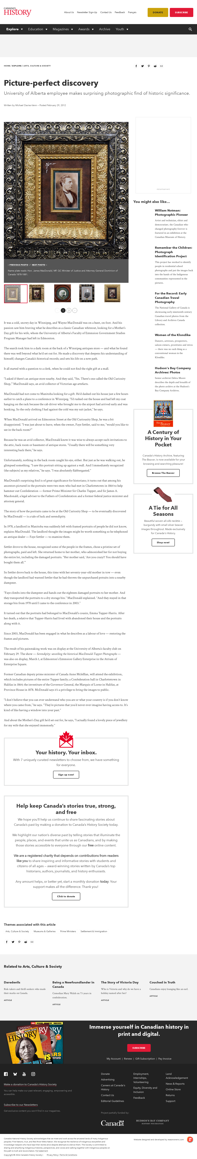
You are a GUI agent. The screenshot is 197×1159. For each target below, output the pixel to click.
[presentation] (26, 976)
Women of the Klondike (173, 335)
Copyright (8, 1155)
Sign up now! (66, 774)
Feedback (120, 12)
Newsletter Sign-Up (87, 12)
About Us (69, 12)
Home (7, 66)
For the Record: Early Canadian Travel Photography (171, 298)
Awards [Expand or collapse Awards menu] (84, 29)
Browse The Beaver (163, 473)
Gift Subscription (145, 1058)
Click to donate (66, 896)
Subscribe (181, 12)
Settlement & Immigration (94, 931)
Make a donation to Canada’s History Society (30, 1084)
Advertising (107, 1079)
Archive (104, 29)
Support (170, 1101)
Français (132, 12)
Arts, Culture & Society (37, 66)
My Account (114, 1058)
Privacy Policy (52, 1155)
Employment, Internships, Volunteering (141, 1078)
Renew (128, 1058)
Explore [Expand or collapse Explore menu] (12, 29)
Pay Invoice (164, 1058)
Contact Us (106, 12)
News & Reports (175, 1083)
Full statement (41, 1151)
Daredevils (12, 982)
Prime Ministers (68, 931)
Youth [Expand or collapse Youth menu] (120, 29)
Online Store (173, 1089)
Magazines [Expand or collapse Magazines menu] (61, 29)
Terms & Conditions (68, 1155)
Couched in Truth (162, 982)
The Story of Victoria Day (120, 982)
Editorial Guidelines (112, 1101)
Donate (158, 12)
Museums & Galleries (45, 931)
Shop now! (163, 542)
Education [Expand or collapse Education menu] (36, 29)
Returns (170, 1095)
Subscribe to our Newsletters (21, 1104)
